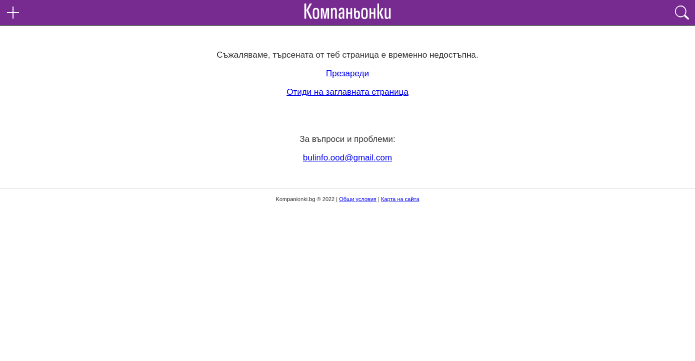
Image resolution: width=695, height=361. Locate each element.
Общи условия (358, 199)
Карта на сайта (400, 199)
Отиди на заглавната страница (347, 92)
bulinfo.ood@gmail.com (347, 157)
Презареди (347, 73)
